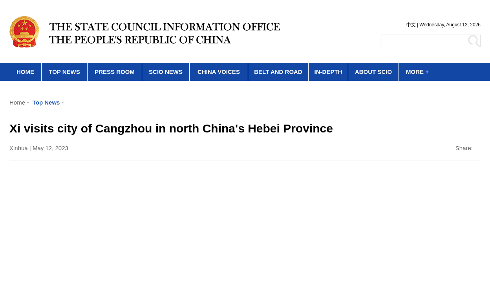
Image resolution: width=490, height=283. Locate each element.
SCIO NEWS (166, 71)
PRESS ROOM (115, 71)
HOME (25, 71)
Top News (46, 102)
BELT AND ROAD (278, 71)
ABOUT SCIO (373, 71)
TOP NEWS (64, 71)
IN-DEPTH (328, 71)
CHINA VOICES (218, 71)
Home (17, 102)
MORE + (417, 71)
